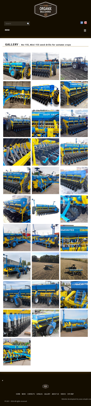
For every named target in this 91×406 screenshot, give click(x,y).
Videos (63, 394)
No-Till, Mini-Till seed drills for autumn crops (46, 45)
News (24, 394)
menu (45, 30)
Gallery (47, 394)
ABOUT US (55, 394)
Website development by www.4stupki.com (76, 399)
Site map (70, 394)
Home (18, 394)
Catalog (39, 394)
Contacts (31, 394)
